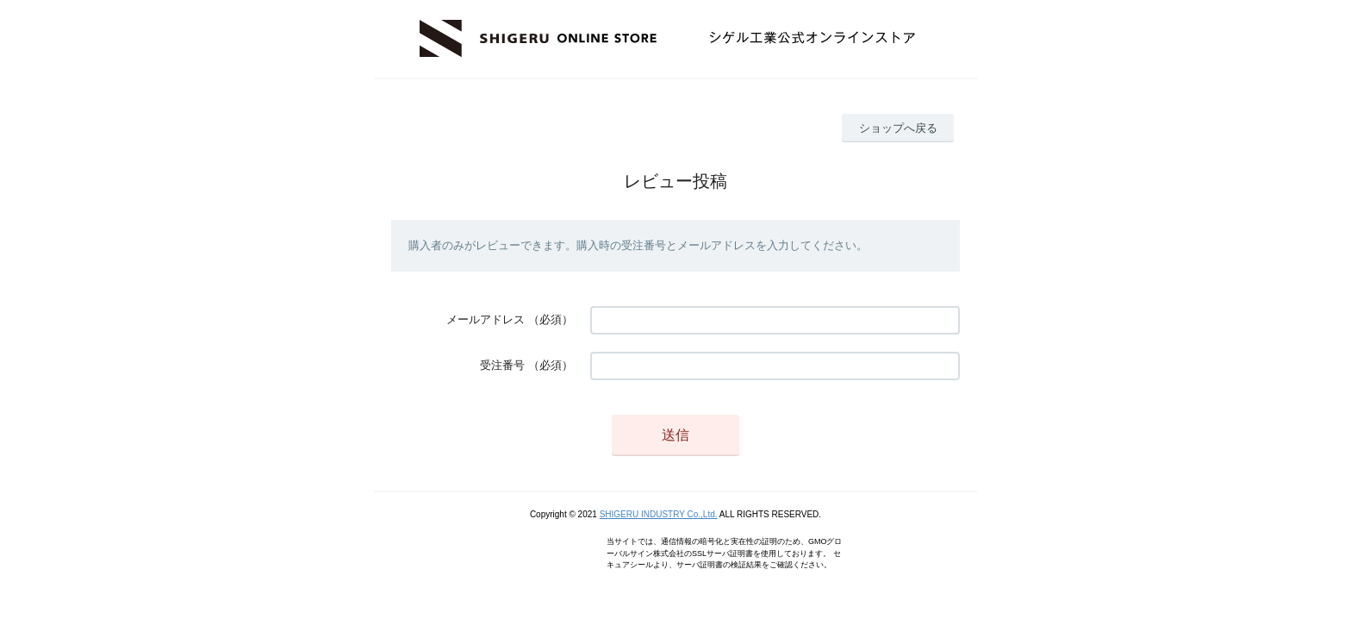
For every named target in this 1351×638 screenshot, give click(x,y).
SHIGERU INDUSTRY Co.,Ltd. (659, 514)
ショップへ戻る (898, 128)
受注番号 (502, 365)
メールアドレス (485, 319)
